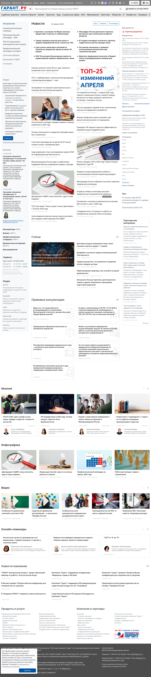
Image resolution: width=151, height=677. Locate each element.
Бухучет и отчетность (40, 319)
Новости (37, 23)
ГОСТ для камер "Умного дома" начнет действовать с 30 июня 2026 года (52, 207)
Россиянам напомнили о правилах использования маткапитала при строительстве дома (94, 49)
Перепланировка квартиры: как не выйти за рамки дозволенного (98, 272)
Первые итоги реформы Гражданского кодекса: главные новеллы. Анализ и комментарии (73, 538)
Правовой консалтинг (10, 621)
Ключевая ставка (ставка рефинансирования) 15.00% (13, 273)
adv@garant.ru (140, 658)
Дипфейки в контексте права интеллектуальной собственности (97, 253)
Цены (35, 3)
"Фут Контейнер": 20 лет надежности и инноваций (132, 309)
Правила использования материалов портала (93, 634)
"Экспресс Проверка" (9, 638)
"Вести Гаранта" (8, 627)
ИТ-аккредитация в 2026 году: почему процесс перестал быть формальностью (56, 419)
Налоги (81, 319)
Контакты (118, 623)
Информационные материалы (50, 618)
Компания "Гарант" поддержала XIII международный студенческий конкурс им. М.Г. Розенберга (74, 584)
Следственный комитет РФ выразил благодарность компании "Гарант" (73, 595)
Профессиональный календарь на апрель (12, 49)
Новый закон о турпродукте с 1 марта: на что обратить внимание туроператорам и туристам (132, 419)
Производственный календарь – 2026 (11, 36)
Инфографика (10, 445)
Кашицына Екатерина (56, 429)
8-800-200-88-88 (107, 648)
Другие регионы (128, 109)
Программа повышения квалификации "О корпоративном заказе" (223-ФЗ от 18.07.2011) (15, 195)
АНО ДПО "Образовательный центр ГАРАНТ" (55, 627)
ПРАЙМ (5, 623)
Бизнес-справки (128, 188)
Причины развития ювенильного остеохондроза (135, 230)
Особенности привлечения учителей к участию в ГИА (13, 512)
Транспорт (105, 14)
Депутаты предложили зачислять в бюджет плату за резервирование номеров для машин (97, 58)
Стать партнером (66, 3)
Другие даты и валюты (11, 269)
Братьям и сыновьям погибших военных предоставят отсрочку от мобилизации (53, 33)
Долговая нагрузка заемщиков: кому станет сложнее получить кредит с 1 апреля (95, 244)
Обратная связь (83, 623)
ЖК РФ (124, 182)
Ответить (8, 138)
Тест (124, 196)
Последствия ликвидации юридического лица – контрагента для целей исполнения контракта (52, 347)
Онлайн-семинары (13, 529)
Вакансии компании (85, 621)
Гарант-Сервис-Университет (46, 673)
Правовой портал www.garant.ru (13, 625)
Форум (6, 281)
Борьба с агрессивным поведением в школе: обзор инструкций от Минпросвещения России (94, 419)
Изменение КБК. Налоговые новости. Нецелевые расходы (135, 512)
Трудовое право (84, 338)
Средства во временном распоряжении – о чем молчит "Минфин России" (44, 513)
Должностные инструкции (14, 244)
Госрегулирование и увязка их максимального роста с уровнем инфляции (15, 108)
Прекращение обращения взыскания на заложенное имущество (50, 327)
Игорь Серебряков (17, 429)
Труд (58, 14)
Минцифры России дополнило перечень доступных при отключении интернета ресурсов (96, 34)
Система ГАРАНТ (8, 618)
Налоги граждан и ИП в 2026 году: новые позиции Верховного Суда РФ (97, 163)
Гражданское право (40, 338)
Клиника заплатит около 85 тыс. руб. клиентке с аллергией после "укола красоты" (50, 69)
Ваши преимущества (46, 614)
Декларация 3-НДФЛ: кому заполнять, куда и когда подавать (52, 197)
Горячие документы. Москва (133, 74)
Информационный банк (47, 616)
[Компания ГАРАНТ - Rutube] (120, 3)
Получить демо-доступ (47, 623)
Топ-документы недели (131, 113)
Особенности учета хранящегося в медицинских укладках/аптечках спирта (74, 513)
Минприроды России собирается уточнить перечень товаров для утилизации (98, 182)
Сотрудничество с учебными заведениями (54, 629)
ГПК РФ (124, 167)
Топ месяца (113, 23)
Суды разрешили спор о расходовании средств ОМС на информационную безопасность (52, 153)
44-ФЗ (124, 146)
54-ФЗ (124, 149)
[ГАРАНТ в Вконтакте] (99, 3)
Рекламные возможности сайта (113, 660)
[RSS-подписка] (123, 3)
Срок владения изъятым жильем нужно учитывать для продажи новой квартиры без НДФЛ (52, 217)
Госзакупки (7, 63)
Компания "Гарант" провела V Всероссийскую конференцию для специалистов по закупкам (121, 574)
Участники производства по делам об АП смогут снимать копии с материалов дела (51, 143)
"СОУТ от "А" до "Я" (111, 537)
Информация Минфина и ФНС (133, 118)
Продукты (27, 3)
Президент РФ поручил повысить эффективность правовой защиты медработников (97, 128)
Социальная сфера (70, 14)
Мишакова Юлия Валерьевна (21, 546)
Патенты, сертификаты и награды (90, 618)
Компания (6, 3)
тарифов (22, 106)
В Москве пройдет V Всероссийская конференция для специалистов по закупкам (23, 584)
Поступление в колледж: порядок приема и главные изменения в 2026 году (52, 123)
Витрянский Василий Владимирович (74, 546)
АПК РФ (124, 153)
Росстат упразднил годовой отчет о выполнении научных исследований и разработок (96, 108)
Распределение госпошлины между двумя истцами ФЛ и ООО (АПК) (14, 290)
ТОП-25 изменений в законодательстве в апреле (14, 43)
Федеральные (127, 38)
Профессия (131, 14)
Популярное (126, 139)
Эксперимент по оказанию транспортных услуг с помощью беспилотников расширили (51, 89)
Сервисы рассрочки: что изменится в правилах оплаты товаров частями (96, 263)
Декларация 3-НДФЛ (11, 59)
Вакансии (16, 3)
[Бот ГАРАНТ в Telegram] (113, 3)
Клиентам (79, 3)
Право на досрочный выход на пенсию (14, 329)
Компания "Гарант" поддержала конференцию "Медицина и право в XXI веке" (71, 574)
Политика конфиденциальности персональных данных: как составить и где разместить (53, 257)
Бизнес (41, 14)
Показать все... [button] (126, 184)
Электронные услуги (9, 636)
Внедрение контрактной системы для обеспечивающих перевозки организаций (16, 116)
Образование (93, 14)
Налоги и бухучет (28, 14)
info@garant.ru (65, 669)
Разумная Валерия (93, 429)
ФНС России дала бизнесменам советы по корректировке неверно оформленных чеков (55, 57)
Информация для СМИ (86, 629)
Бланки (9, 233)
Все (95, 23)
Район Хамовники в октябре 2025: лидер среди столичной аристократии (134, 267)
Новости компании (84, 627)
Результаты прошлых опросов (13, 142)
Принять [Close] (27, 670)
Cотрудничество (120, 618)
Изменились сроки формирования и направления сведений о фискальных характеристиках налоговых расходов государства (133, 129)
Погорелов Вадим (130, 429)
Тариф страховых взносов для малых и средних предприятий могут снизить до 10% (54, 42)
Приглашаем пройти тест (132, 210)
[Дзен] (102, 3)
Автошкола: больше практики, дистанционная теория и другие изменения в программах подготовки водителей (96, 282)
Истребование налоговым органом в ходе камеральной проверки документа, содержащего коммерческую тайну (50, 368)
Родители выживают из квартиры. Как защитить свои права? (15, 320)
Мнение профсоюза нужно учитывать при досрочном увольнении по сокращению (94, 118)
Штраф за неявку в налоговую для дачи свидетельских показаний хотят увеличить (94, 192)
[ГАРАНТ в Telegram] (109, 3)
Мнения (6, 388)
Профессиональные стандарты (11, 238)
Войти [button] (134, 3)
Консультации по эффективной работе (16, 632)
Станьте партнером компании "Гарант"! (129, 616)
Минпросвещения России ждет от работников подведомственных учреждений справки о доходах (52, 163)
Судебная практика (10, 14)
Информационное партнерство (89, 632)
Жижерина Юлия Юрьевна (121, 546)
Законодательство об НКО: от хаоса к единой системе (104, 512)
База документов (10, 249)
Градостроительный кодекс (130, 171)
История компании (84, 616)
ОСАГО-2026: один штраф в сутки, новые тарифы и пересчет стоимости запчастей (18, 419)
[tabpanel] (75, 44)
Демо (42, 3)
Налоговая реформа (11, 55)
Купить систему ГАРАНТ (47, 621)
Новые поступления (129, 135)
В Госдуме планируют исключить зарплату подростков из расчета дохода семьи (97, 42)
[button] (137, 9)
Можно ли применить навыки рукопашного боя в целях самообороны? (13, 301)
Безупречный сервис (9, 616)
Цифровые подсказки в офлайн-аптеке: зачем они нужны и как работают (135, 288)
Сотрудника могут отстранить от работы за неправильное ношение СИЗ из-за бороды (94, 212)
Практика (50, 14)
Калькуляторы (11, 229)
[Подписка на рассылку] (92, 3)
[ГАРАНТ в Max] (105, 2)
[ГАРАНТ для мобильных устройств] (95, 3)
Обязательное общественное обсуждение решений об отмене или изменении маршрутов (15, 124)
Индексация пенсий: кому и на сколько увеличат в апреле (56, 473)
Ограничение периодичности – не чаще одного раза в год (15, 99)
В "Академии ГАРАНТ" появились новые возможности (23, 594)
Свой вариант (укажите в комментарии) (14, 133)
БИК (123, 157)
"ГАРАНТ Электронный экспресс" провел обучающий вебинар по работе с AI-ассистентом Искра (23, 574)
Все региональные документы (142, 106)
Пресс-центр (81, 625)
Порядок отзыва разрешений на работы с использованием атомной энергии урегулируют (96, 173)
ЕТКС (123, 178)
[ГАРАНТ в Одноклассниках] (116, 3)
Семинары (51, 3)
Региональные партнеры (123, 614)
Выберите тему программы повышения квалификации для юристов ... (13, 221)
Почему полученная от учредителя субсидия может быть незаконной (52, 133)
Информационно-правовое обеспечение (15, 614)
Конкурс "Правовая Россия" (124, 621)
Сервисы (7, 257)
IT (124, 14)
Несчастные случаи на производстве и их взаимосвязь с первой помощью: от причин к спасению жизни (22, 540)
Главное (103, 23)
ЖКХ (83, 14)
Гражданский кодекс (128, 174)
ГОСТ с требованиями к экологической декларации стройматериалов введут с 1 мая (52, 79)
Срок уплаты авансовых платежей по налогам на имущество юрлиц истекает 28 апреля (54, 49)
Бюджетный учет (50, 137)
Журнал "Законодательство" (12, 629)
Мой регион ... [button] (125, 106)
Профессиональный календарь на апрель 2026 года (91, 473)
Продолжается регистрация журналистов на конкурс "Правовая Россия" (120, 584)
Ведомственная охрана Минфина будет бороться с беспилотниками (134, 121)
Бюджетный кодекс (128, 160)
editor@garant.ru (137, 654)
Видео (5, 488)
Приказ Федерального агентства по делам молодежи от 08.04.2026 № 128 (135, 46)
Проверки (142, 14)
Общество (116, 14)
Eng (145, 3)
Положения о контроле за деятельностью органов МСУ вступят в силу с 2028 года (97, 202)
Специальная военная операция (12, 29)
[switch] (31, 9)
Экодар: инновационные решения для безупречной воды (135, 251)
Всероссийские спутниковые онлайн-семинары (19, 634)
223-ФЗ (124, 142)
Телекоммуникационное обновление (52, 625)
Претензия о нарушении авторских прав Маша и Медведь (15, 311)
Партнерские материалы (130, 224)
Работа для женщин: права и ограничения (127, 473)
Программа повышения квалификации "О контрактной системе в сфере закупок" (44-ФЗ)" (14, 159)
